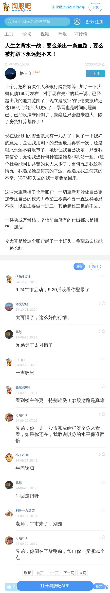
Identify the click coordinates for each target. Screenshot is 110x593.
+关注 (95, 74)
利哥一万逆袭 (25, 510)
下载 (95, 7)
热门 (95, 266)
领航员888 (23, 387)
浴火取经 (22, 304)
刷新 (27, 573)
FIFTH (20, 360)
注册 (99, 22)
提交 (99, 586)
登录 (89, 22)
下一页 (69, 573)
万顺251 (21, 415)
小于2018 (22, 455)
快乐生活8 (23, 276)
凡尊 (19, 332)
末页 (82, 573)
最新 (79, 266)
